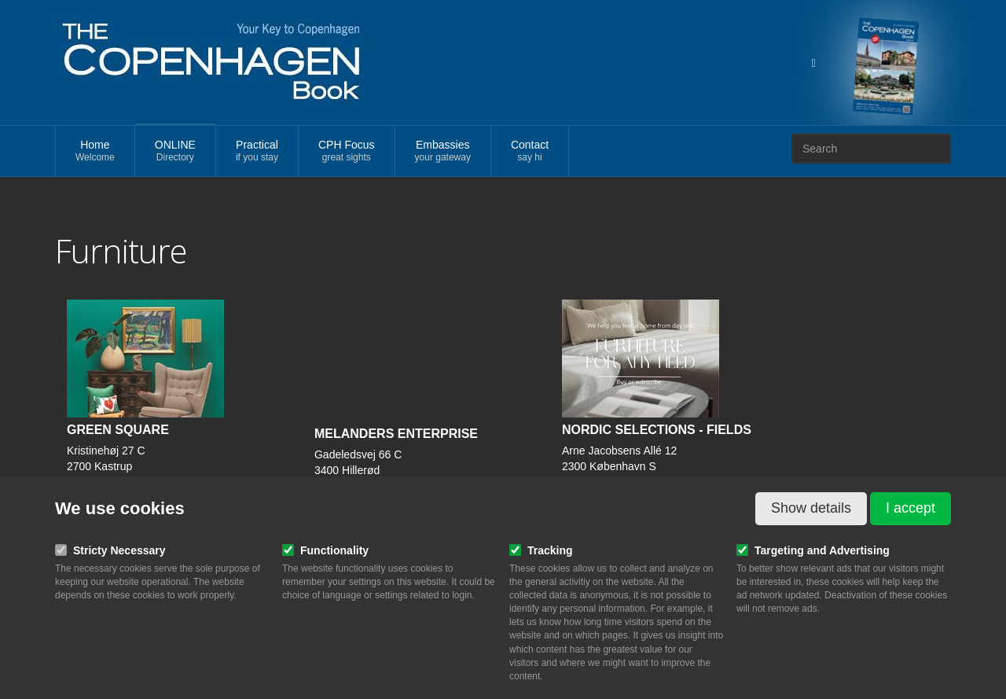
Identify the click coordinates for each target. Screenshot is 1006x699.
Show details (811, 508)
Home (95, 151)
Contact (530, 151)
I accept (910, 508)
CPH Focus (346, 151)
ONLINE (175, 151)
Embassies (443, 151)
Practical (257, 151)
